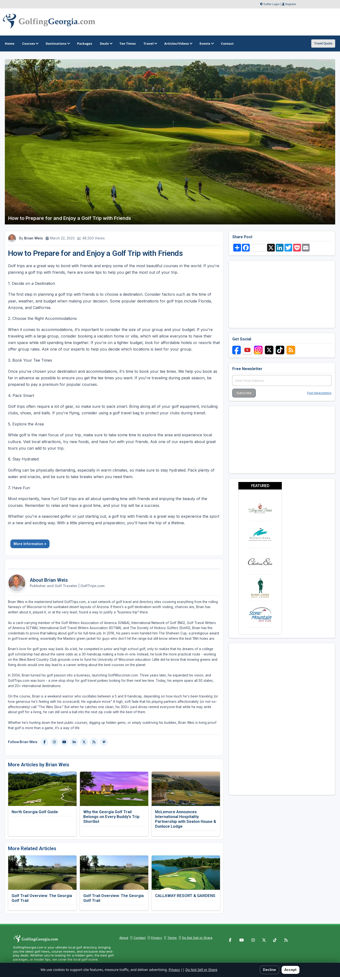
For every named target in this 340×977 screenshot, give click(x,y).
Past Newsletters (319, 393)
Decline (269, 970)
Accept (290, 970)
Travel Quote (323, 43)
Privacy (156, 938)
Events (206, 43)
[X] (84, 742)
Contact (140, 938)
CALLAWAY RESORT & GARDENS (185, 895)
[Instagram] (54, 742)
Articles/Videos (178, 43)
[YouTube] (64, 742)
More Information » (30, 544)
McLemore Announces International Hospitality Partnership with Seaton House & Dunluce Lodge (185, 819)
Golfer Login (271, 4)
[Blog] (94, 742)
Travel (149, 43)
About (123, 938)
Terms (172, 938)
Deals (106, 43)
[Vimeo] (104, 742)
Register (290, 4)
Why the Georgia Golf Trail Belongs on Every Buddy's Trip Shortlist (111, 816)
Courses (30, 43)
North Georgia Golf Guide (35, 811)
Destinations (57, 43)
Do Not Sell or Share (197, 938)
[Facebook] (44, 742)
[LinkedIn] (74, 742)
